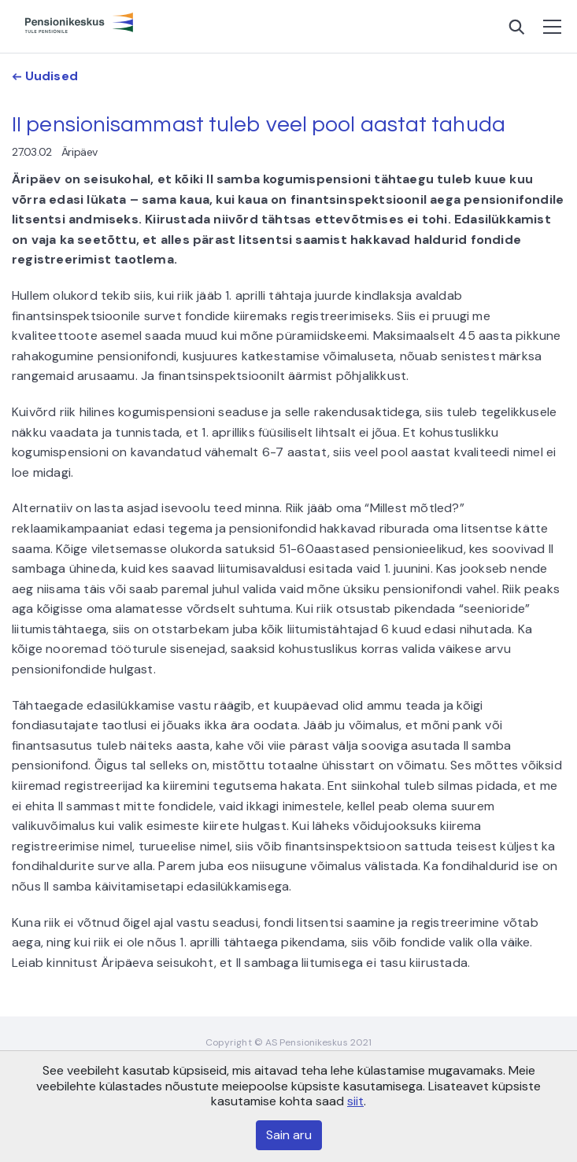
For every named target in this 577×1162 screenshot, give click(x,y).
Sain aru (289, 1135)
